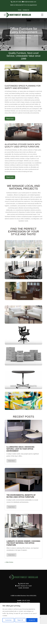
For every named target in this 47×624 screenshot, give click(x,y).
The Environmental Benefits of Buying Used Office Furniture (21, 496)
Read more (10, 118)
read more (11, 461)
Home (19, 10)
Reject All (20, 620)
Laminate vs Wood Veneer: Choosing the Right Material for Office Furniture (23, 543)
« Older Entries (9, 562)
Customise (8, 620)
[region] (20, 613)
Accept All (32, 620)
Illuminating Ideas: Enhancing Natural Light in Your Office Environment (20, 449)
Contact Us (26, 10)
